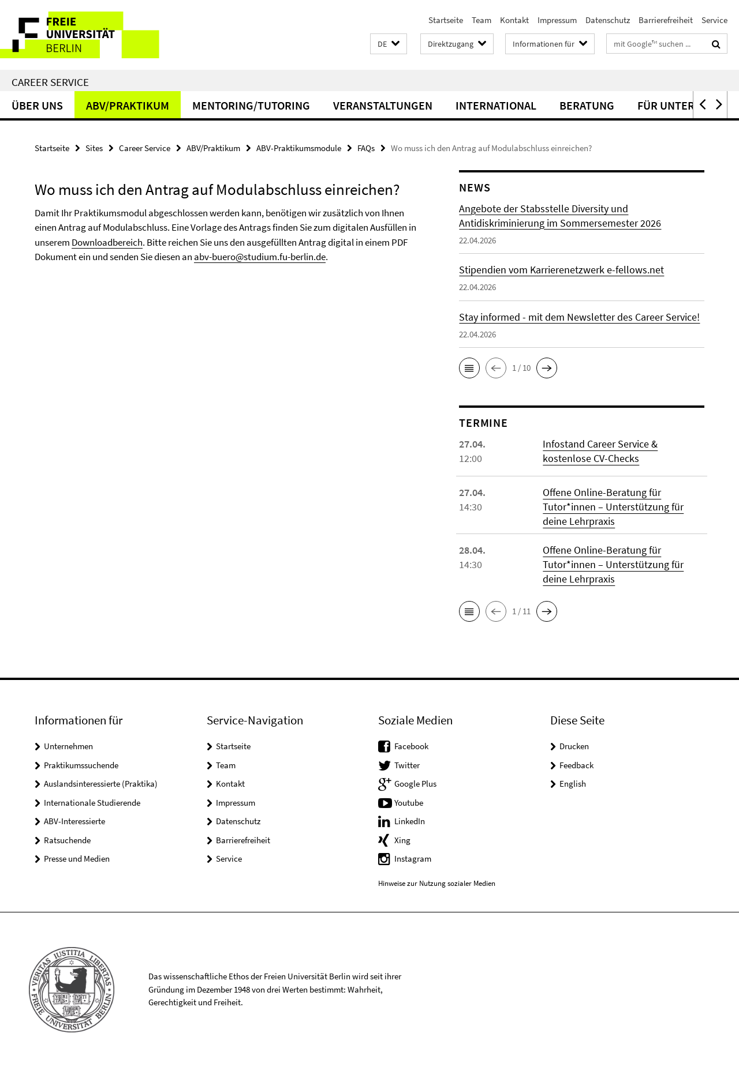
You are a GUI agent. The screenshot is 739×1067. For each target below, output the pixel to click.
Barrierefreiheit (666, 19)
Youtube (408, 802)
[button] (388, 44)
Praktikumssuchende (81, 765)
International (496, 105)
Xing (402, 840)
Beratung (586, 105)
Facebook (411, 746)
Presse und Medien (77, 858)
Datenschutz (607, 19)
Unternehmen (68, 746)
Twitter (407, 765)
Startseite (445, 19)
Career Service (50, 82)
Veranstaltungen (382, 105)
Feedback (576, 765)
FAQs (366, 147)
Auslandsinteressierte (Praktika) (101, 783)
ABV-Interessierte (74, 821)
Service (714, 19)
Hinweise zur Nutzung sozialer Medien (436, 883)
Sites (94, 147)
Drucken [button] (574, 746)
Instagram (412, 858)
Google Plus (415, 783)
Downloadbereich (107, 242)
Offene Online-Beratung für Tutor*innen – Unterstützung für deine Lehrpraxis (613, 507)
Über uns (37, 105)
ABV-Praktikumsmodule (298, 147)
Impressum (557, 19)
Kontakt (514, 19)
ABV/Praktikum (127, 105)
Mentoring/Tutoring (251, 105)
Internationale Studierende (92, 802)
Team (481, 19)
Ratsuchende (67, 840)
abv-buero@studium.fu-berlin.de (260, 256)
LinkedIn (409, 821)
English (572, 783)
